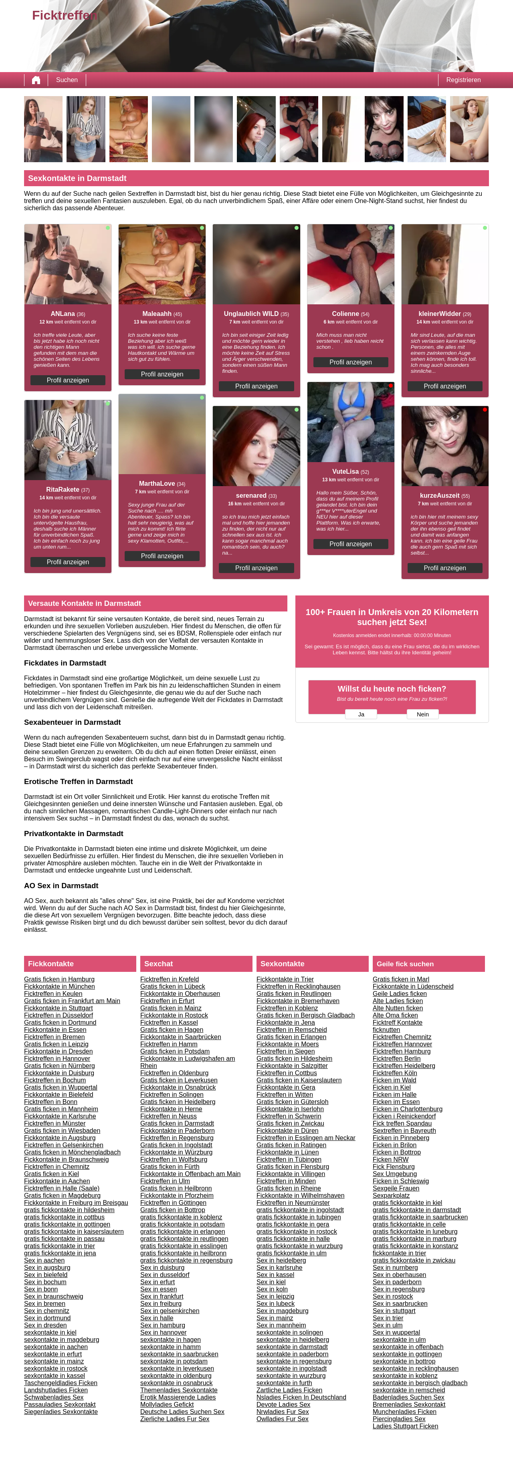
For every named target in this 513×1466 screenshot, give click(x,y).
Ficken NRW (391, 1159)
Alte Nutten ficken (398, 1008)
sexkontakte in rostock (55, 1368)
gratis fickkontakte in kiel (407, 1202)
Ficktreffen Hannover (402, 1044)
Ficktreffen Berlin (397, 1058)
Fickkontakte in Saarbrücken (180, 1037)
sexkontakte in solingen (289, 1332)
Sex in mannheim (281, 1325)
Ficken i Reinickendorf (404, 1116)
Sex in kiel (271, 1282)
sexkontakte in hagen (170, 1339)
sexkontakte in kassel (54, 1375)
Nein (423, 714)
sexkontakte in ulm (399, 1339)
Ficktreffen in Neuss (168, 1116)
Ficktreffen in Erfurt (167, 1000)
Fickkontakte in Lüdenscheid (413, 986)
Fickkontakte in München (59, 986)
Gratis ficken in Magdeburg (62, 1195)
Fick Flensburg (394, 1166)
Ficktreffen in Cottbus (286, 1073)
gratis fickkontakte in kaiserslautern (74, 1231)
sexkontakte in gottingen (407, 1354)
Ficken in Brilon (394, 1145)
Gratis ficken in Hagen (171, 1029)
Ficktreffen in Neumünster (293, 1202)
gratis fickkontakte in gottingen (67, 1224)
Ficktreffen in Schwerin (288, 1116)
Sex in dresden (45, 1325)
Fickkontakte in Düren (287, 1130)
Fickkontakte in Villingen (290, 1173)
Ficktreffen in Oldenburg (174, 1073)
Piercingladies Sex (399, 1419)
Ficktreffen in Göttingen (173, 1202)
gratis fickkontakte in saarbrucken (420, 1217)
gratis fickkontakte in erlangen (182, 1231)
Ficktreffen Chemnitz (402, 1037)
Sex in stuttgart (394, 1310)
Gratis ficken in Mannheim (61, 1109)
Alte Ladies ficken (398, 1000)
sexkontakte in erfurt (53, 1354)
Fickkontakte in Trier (285, 979)
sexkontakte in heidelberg (292, 1339)
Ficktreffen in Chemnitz (56, 1166)
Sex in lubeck (275, 1303)
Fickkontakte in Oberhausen (180, 993)
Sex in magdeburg (282, 1310)
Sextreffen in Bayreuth (404, 1130)
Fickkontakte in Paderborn (177, 1130)
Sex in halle (157, 1318)
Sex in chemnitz (46, 1310)
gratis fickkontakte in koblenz (181, 1217)
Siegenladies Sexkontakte (61, 1411)
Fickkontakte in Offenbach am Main (190, 1173)
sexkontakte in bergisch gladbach (420, 1383)
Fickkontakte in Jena (285, 1022)
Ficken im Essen (396, 1101)
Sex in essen (158, 1289)
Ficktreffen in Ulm (165, 1181)
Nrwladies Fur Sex (282, 1411)
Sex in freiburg (161, 1303)
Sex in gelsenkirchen (170, 1310)
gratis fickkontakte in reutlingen (184, 1238)
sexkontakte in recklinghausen (415, 1368)
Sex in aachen (44, 1260)
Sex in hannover (163, 1332)
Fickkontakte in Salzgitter (292, 1065)
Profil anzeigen (68, 380)
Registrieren (463, 79)
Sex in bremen (44, 1303)
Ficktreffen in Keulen (53, 993)
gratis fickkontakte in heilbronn (183, 1253)
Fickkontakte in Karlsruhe (60, 1116)
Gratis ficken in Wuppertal (60, 1087)
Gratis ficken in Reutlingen (293, 993)
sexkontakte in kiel (50, 1332)
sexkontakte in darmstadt (292, 1346)
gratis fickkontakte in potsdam (182, 1224)
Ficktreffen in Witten (284, 1094)
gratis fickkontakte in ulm (291, 1253)
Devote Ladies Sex (283, 1404)
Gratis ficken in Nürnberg (59, 1065)
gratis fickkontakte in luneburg (415, 1231)
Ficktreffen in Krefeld (169, 979)
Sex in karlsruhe (279, 1267)
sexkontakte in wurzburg (291, 1375)
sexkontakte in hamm (170, 1346)
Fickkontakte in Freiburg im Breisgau (76, 1202)
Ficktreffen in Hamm (169, 1044)
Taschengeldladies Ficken (60, 1383)
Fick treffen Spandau (402, 1123)
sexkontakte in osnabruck (176, 1383)
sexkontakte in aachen (56, 1346)
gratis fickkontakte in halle (293, 1238)
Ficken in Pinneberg (401, 1137)
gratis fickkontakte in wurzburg (299, 1246)
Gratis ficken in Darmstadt (177, 1123)
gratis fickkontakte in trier (59, 1246)
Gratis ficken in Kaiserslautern (299, 1080)
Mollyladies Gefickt (167, 1404)
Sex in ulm (388, 1325)
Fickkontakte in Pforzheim (177, 1195)
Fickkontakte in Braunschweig (66, 1159)
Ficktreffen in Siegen (285, 1051)
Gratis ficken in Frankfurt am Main (72, 1000)
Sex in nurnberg (395, 1267)
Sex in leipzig (275, 1296)
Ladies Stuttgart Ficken (405, 1426)
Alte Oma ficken (395, 1015)
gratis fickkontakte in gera (292, 1224)
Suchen (67, 79)
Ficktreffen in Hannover (57, 1058)
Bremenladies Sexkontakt (409, 1404)
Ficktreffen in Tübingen (288, 1159)
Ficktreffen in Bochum (55, 1080)
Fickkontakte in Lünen (287, 1152)
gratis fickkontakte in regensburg (186, 1260)
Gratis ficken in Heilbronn (176, 1188)
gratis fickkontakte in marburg (414, 1238)
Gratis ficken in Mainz (171, 1008)
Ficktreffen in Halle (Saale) (61, 1188)
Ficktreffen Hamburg (402, 1051)
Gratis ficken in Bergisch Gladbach (305, 1015)
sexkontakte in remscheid (409, 1390)
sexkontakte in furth (284, 1383)
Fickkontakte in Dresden (58, 1051)
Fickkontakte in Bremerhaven (297, 1000)
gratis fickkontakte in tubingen (298, 1217)
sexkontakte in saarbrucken (179, 1354)
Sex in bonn (41, 1289)
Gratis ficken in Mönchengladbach (72, 1152)
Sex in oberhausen (399, 1274)
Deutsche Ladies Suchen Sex (182, 1411)
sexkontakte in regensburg (294, 1361)
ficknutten (386, 1029)
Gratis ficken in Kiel (51, 1173)
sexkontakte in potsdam (174, 1361)
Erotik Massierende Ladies (178, 1397)
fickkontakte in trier (399, 1253)
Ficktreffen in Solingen (172, 1094)
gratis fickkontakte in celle (409, 1224)
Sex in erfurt (157, 1282)
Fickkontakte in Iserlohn (290, 1109)
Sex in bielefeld (46, 1274)
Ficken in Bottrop (397, 1152)
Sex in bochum (45, 1282)
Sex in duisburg (162, 1267)
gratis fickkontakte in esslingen (183, 1246)
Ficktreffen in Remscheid (291, 1029)
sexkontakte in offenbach (408, 1346)
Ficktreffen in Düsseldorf (58, 1015)
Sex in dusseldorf (165, 1274)
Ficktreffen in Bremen (54, 1037)
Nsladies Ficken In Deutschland (301, 1397)
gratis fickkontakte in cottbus (64, 1217)
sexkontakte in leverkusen (177, 1368)
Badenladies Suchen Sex (408, 1397)
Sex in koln (272, 1289)
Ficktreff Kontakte (397, 1022)
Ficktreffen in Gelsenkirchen (63, 1145)
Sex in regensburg (399, 1289)
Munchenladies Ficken (404, 1411)
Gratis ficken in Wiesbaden (62, 1130)
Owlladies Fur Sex (282, 1419)
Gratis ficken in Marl (401, 979)
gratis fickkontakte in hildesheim (69, 1210)
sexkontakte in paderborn (292, 1354)
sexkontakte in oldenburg (176, 1375)
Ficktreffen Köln (395, 1073)
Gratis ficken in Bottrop (172, 1210)
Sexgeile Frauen (396, 1188)
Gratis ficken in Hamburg (59, 979)
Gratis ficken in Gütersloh (292, 1101)
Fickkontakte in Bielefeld (58, 1094)
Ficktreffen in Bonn (50, 1101)
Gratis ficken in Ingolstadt (176, 1145)
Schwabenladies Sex (54, 1397)
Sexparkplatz (391, 1195)
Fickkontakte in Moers (287, 1044)
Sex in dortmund (47, 1318)
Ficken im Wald (394, 1080)
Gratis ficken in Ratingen (291, 1145)
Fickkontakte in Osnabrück (178, 1087)
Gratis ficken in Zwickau (290, 1123)
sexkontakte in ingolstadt (291, 1368)
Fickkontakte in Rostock (174, 1015)
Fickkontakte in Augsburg (60, 1137)
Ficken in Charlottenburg (407, 1109)
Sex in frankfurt (162, 1296)
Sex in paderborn (397, 1282)
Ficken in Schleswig (401, 1181)
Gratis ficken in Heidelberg (178, 1101)
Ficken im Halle (394, 1094)
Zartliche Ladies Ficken (289, 1390)
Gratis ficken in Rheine (288, 1188)
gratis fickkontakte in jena (60, 1253)
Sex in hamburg (162, 1325)
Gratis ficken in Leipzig (56, 1044)
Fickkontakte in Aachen (57, 1181)
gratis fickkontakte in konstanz (415, 1246)
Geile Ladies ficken (400, 993)
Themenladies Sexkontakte (179, 1390)
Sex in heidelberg (281, 1260)
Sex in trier (388, 1318)
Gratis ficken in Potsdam (175, 1051)
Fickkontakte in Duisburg (59, 1073)
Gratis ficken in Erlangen (291, 1037)
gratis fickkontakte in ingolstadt (300, 1210)
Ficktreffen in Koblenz (287, 1008)
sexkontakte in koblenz (405, 1375)
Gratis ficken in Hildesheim (294, 1058)
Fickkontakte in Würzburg (176, 1152)
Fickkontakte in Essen (55, 1029)
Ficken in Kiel (392, 1087)
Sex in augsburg (47, 1267)
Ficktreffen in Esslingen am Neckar (305, 1137)
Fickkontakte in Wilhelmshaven (300, 1195)
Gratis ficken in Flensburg (292, 1166)
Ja (361, 714)
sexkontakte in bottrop (404, 1361)
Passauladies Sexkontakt (60, 1404)
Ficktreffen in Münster (55, 1123)
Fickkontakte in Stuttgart (58, 1008)
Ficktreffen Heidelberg (404, 1065)
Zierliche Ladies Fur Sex (175, 1419)
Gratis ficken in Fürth (170, 1166)
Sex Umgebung (395, 1173)
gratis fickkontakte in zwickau (414, 1260)
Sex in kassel (275, 1274)
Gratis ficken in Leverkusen (179, 1080)
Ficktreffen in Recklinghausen (298, 986)
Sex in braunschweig (53, 1296)
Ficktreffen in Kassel (169, 1022)
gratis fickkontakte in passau (64, 1238)
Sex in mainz (274, 1318)
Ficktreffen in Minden (286, 1181)
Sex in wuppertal (396, 1332)
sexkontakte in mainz (54, 1361)
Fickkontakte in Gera (285, 1087)
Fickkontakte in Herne (171, 1109)
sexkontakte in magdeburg (61, 1339)
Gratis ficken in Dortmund (60, 1022)
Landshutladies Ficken (56, 1390)
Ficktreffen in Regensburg (177, 1137)
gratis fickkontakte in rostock (296, 1231)
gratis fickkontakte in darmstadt (417, 1210)
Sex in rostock (393, 1296)
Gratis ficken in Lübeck (172, 986)
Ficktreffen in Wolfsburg (173, 1159)
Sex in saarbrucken (400, 1303)
